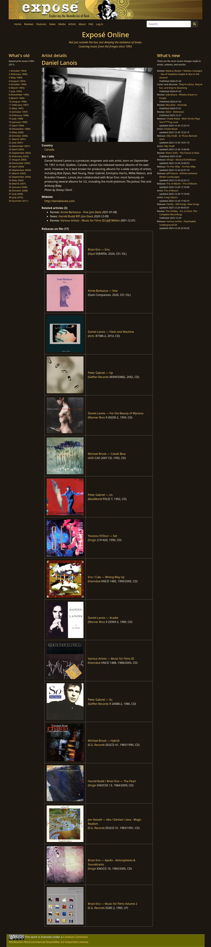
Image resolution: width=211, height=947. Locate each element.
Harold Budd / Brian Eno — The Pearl (112, 781)
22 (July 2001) (16, 142)
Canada (49, 149)
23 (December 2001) (19, 146)
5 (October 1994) (17, 84)
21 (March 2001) (17, 139)
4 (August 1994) (17, 81)
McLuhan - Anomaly (176, 104)
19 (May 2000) (16, 132)
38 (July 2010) (16, 197)
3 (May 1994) (15, 77)
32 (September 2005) (20, 176)
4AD (91, 458)
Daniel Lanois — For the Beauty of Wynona (115, 413)
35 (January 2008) (18, 187)
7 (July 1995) (15, 91)
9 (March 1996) (16, 98)
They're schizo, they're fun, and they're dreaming (180, 86)
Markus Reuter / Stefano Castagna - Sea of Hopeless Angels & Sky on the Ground (180, 74)
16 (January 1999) (18, 122)
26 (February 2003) (19, 156)
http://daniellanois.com (59, 201)
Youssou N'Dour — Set (102, 536)
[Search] (169, 24)
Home (17, 24)
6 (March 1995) (16, 87)
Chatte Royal (170, 128)
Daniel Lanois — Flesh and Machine (111, 332)
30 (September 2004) (20, 170)
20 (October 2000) (18, 135)
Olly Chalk (169, 146)
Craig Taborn (171, 197)
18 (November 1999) (19, 128)
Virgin (92, 540)
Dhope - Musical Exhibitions (181, 159)
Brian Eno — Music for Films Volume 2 (112, 904)
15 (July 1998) (16, 118)
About (82, 24)
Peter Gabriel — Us (100, 495)
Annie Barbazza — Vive (102, 291)
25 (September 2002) (20, 152)
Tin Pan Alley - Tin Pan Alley (180, 166)
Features (41, 24)
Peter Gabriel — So (100, 700)
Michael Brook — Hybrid (103, 741)
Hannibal (94, 581)
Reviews (28, 24)
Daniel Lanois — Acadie (103, 618)
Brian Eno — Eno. (99, 249)
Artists (72, 24)
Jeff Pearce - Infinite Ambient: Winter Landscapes (178, 175)
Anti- (92, 336)
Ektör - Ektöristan (175, 111)
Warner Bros (97, 417)
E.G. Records (97, 745)
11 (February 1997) (19, 104)
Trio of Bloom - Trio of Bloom (181, 183)
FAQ (90, 24)
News (52, 24)
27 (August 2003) (18, 159)
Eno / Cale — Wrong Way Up (106, 577)
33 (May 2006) (16, 180)
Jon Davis (95, 212)
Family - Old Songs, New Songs (182, 204)
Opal (92, 254)
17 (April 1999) (16, 125)
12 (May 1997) (16, 108)
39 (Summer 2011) (18, 200)
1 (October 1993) (17, 70)
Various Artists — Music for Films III (111, 658)
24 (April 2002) (16, 149)
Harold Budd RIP (69, 216)
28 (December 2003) (19, 163)
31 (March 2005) (17, 173)
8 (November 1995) (19, 94)
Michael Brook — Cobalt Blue (107, 454)
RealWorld (95, 499)
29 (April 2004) (16, 166)
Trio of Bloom (171, 190)
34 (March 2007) (17, 183)
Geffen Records (99, 377)
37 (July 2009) (16, 193)
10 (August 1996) (18, 101)
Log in (99, 24)
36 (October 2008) (18, 190)
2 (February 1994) (18, 74)
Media (62, 24)
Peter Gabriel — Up (100, 373)
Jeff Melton (113, 220)
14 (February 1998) (19, 115)
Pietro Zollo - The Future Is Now (182, 152)
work (34, 937)
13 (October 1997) (18, 111)
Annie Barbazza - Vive (74, 212)
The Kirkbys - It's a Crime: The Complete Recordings (178, 212)
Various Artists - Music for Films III (83, 220)
